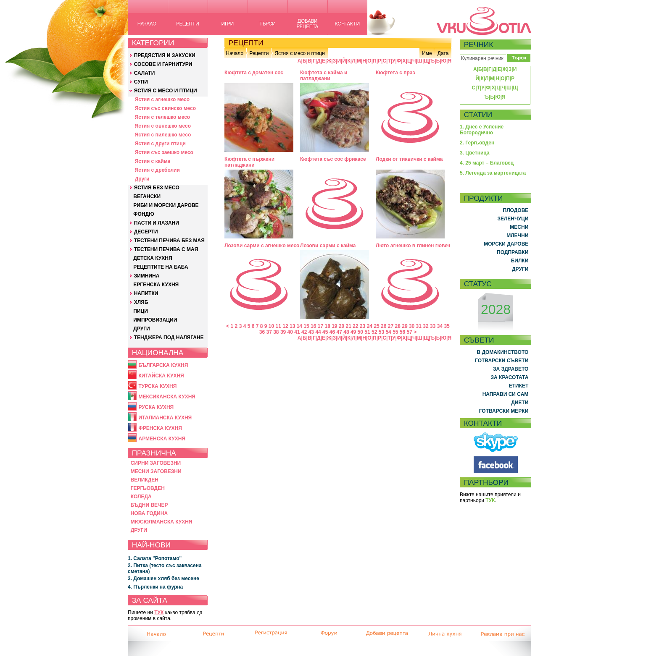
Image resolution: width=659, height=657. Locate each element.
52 (374, 332)
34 (440, 326)
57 (409, 332)
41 (297, 332)
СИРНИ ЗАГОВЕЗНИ (156, 463)
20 (341, 326)
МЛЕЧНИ (517, 235)
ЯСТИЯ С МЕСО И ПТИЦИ (165, 91)
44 (318, 332)
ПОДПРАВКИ (512, 252)
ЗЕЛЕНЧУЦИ (512, 219)
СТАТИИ (478, 114)
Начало (234, 53)
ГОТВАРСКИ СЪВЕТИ (501, 361)
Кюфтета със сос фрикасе (333, 159)
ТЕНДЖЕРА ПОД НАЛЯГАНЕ (169, 337)
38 (276, 332)
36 (262, 332)
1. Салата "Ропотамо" (155, 558)
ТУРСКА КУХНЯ (157, 386)
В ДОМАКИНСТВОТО (502, 352)
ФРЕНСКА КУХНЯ (160, 428)
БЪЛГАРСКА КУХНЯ (163, 365)
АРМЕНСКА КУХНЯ (161, 439)
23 (362, 326)
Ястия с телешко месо (162, 117)
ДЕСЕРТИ (146, 232)
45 (325, 332)
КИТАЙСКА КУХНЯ (161, 376)
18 (327, 326)
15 (306, 326)
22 (355, 326)
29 (404, 326)
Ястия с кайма (152, 161)
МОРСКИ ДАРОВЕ (506, 244)
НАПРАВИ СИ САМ (505, 394)
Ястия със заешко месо (164, 152)
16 (313, 326)
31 (419, 326)
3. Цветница (475, 153)
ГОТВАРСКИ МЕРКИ (504, 411)
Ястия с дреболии (157, 170)
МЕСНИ (519, 227)
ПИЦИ (140, 311)
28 (398, 326)
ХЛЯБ (141, 302)
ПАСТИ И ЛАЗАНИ (156, 223)
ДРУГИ (141, 329)
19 (334, 326)
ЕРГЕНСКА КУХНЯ (156, 285)
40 (290, 332)
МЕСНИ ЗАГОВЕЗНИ (156, 471)
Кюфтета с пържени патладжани (249, 162)
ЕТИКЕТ (519, 386)
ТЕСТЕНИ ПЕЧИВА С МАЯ (166, 249)
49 (353, 332)
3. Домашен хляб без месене (163, 578)
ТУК (158, 612)
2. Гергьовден (477, 143)
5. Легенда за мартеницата (493, 173)
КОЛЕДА (141, 497)
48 (346, 332)
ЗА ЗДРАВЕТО (510, 369)
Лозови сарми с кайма (328, 246)
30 (411, 326)
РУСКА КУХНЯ (156, 407)
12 (285, 326)
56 (402, 332)
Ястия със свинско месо (165, 108)
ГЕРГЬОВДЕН (148, 488)
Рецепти (259, 53)
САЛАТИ (144, 73)
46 (332, 332)
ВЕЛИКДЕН (144, 480)
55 (395, 332)
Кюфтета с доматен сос (253, 73)
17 (320, 326)
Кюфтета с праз (395, 73)
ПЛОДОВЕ (516, 210)
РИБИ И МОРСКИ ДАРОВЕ (165, 205)
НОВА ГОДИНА (149, 513)
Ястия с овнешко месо (163, 126)
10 (271, 326)
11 (278, 326)
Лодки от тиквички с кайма (409, 159)
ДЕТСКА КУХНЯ (152, 258)
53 (381, 332)
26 (383, 326)
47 (339, 332)
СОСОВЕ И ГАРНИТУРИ (163, 64)
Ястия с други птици (160, 144)
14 (299, 326)
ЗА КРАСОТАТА (510, 377)
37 (269, 332)
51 (367, 332)
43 (311, 332)
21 (348, 326)
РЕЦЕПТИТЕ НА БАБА (160, 267)
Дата (443, 53)
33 (432, 326)
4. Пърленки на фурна (155, 587)
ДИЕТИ (519, 403)
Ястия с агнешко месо (162, 99)
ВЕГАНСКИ (147, 196)
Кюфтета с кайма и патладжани (323, 75)
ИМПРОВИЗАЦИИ (155, 320)
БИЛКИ (520, 261)
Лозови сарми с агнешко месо (261, 246)
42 (304, 332)
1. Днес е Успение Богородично (481, 130)
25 (376, 326)
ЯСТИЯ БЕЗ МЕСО (156, 188)
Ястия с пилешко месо (163, 135)
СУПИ (141, 82)
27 (390, 326)
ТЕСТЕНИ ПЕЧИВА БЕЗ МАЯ (169, 240)
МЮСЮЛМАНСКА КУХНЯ (161, 522)
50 (360, 332)
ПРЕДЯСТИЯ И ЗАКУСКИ (164, 55)
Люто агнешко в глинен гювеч (413, 246)
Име (427, 53)
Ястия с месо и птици (299, 53)
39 (283, 332)
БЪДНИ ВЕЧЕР (149, 505)
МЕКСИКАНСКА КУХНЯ (166, 397)
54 (388, 332)
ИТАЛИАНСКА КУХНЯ (165, 418)
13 (292, 326)
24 (369, 326)
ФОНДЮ (143, 214)
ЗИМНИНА (147, 276)
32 (425, 326)
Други (142, 179)
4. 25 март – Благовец (487, 163)
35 (446, 326)
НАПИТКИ (146, 293)
